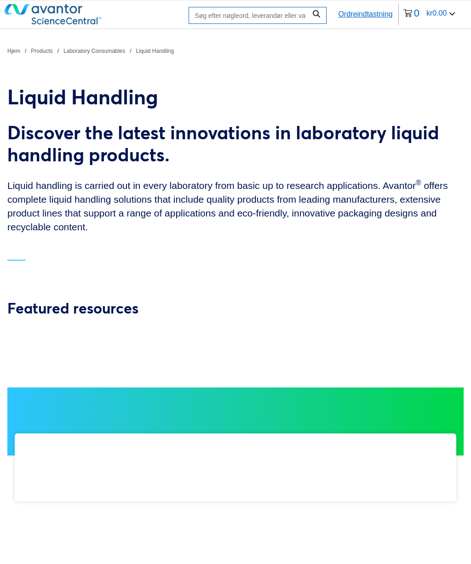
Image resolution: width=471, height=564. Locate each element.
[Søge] (250, 15)
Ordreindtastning (365, 14)
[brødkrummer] (90, 50)
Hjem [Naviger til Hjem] (13, 51)
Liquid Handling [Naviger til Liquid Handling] (155, 51)
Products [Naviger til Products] (41, 51)
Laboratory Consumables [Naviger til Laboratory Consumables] (94, 51)
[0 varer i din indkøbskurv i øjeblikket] (429, 14)
